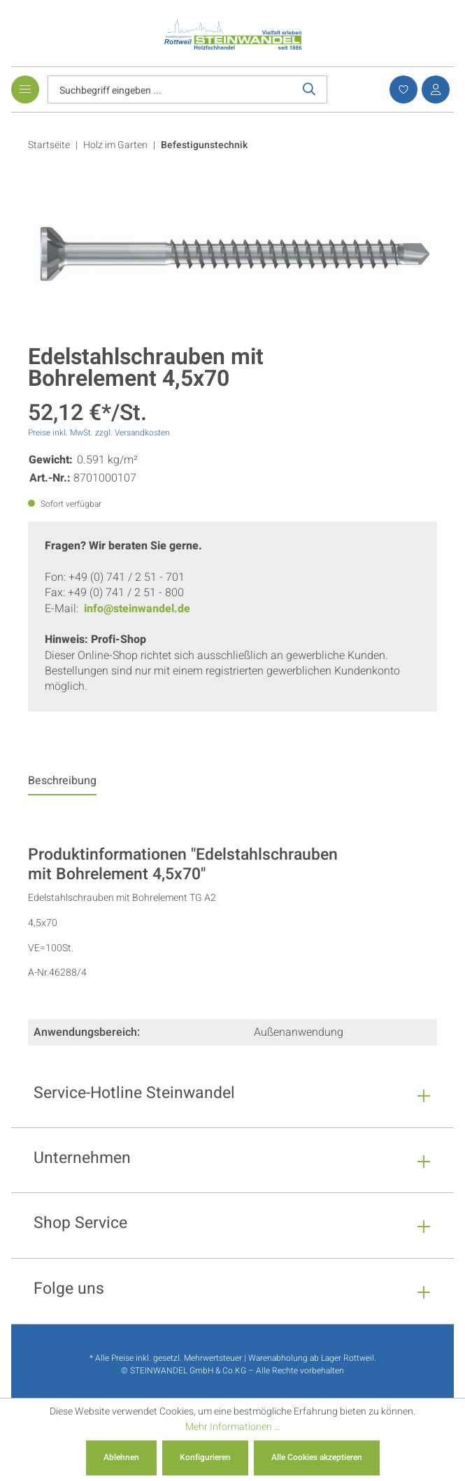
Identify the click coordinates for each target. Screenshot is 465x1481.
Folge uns (69, 1290)
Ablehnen (121, 1457)
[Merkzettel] (401, 89)
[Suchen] (309, 89)
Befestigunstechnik (204, 145)
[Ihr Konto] (433, 89)
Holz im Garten (115, 145)
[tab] (62, 784)
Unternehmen (82, 1160)
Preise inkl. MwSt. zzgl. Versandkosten (99, 432)
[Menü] (25, 89)
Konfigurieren (205, 1457)
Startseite (49, 145)
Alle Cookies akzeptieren (316, 1457)
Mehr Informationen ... (232, 1426)
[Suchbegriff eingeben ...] (170, 89)
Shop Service (80, 1225)
